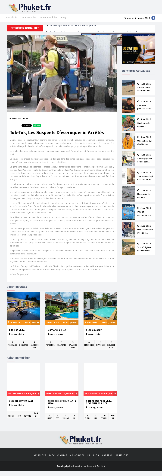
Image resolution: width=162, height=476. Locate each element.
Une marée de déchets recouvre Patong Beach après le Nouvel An (145, 198)
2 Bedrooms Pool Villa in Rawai (62, 406)
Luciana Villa (17, 334)
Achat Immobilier (49, 20)
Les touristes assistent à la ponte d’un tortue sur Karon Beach (145, 91)
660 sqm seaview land (21, 405)
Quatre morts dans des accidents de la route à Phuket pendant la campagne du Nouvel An (145, 127)
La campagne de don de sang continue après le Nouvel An (145, 162)
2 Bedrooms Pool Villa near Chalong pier (99, 406)
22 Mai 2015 (15, 122)
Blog (65, 20)
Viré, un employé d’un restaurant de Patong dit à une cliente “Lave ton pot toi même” (145, 180)
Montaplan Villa (57, 334)
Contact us (122, 459)
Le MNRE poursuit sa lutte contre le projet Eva (75, 32)
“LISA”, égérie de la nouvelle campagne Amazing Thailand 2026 (145, 251)
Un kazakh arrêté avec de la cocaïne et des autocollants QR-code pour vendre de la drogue (145, 233)
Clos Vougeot (94, 334)
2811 (26, 122)
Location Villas (29, 20)
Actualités (11, 20)
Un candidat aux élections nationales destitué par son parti (145, 145)
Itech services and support (82, 471)
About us (107, 459)
